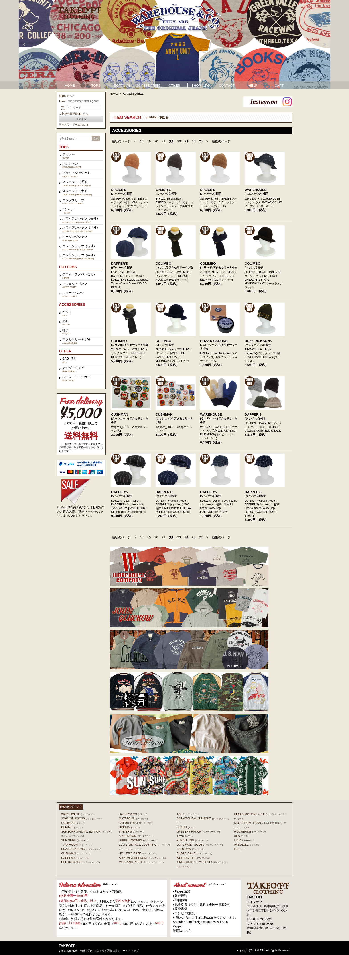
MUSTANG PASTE (141, 862)
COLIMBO (163, 263)
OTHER (174, 85)
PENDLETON (192, 840)
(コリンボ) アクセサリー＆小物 (174, 267)
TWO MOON (76, 844)
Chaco (185, 827)
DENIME (72, 827)
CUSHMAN (119, 414)
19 (149, 141)
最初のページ (121, 141)
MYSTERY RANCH (198, 831)
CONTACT (227, 85)
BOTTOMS (122, 85)
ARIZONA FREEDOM (143, 857)
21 (163, 141)
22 (171, 142)
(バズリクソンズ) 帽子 (258, 344)
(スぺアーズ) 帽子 (121, 193)
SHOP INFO (200, 85)
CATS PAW (190, 849)
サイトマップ (131, 950)
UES (241, 836)
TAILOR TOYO (135, 823)
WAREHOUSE (255, 190)
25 (193, 141)
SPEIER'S (118, 190)
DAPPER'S (119, 263)
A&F (187, 814)
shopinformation (68, 950)
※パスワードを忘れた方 (73, 124)
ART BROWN (136, 836)
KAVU (184, 836)
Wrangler (248, 844)
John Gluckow (81, 818)
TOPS (96, 85)
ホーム (114, 93)
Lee (239, 849)
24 (186, 141)
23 (179, 141)
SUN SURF (74, 840)
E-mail (62, 101)
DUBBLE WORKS (139, 840)
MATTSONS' (133, 818)
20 (156, 141)
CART (279, 85)
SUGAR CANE (194, 853)
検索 (96, 138)
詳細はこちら (68, 928)
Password (63, 108)
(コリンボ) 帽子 (254, 267)
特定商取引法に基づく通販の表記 (100, 950)
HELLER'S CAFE (137, 853)
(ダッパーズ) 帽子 (121, 267)
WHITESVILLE (193, 857)
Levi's (244, 840)
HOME (70, 85)
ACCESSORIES (148, 85)
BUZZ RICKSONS (213, 341)
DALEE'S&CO (133, 814)
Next (324, 44)
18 (142, 141)
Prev (24, 44)
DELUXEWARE (80, 862)
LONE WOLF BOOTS (199, 844)
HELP (253, 85)
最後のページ (221, 141)
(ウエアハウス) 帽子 (256, 193)
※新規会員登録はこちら (73, 113)
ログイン (81, 119)
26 (201, 141)
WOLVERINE (250, 831)
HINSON (130, 827)
